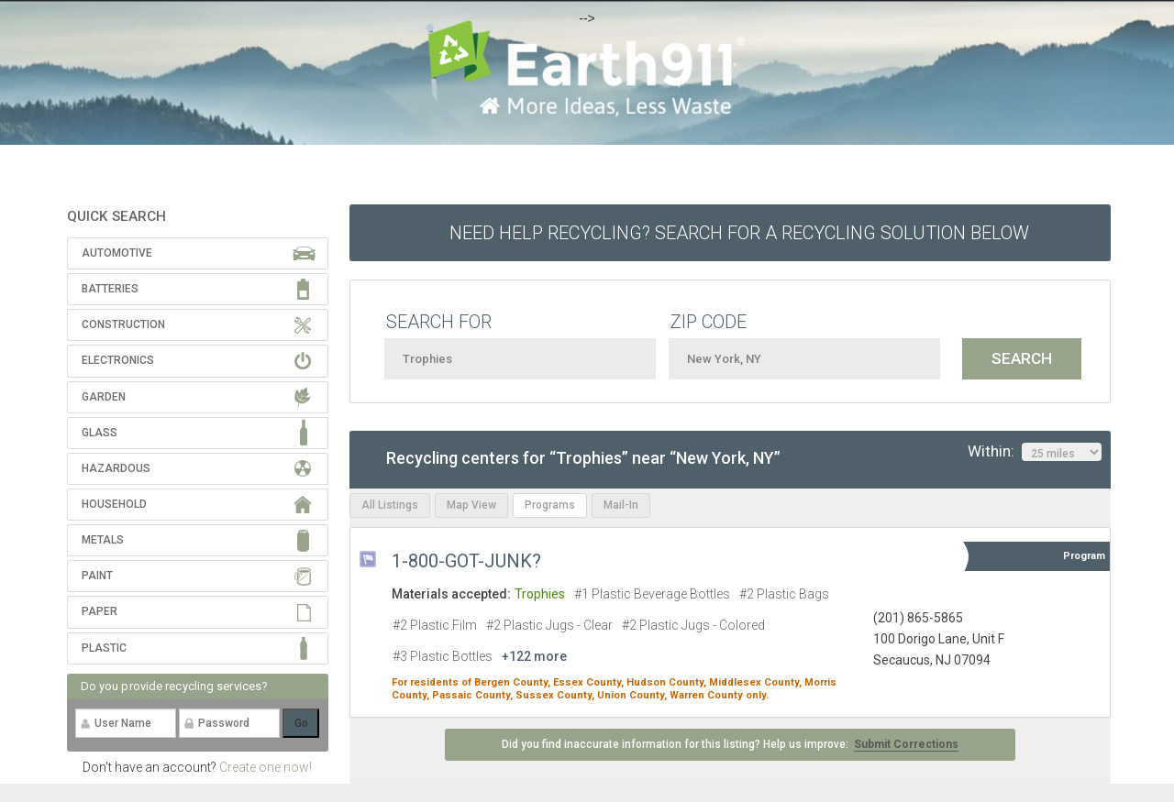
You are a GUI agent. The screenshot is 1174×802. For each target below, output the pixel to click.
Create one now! (265, 767)
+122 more (534, 656)
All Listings (389, 505)
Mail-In (621, 505)
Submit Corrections (906, 744)
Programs (550, 505)
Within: (1035, 452)
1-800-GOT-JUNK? (466, 561)
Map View (471, 505)
